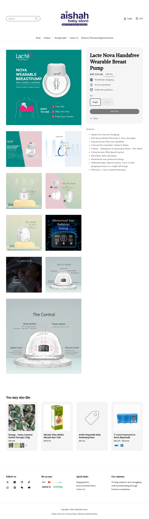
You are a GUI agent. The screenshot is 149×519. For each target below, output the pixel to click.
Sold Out (114, 111)
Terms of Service (58, 514)
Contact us (74, 38)
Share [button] (94, 118)
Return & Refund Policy (86, 486)
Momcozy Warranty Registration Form (97, 38)
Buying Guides (61, 38)
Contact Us (80, 489)
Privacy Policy (71, 514)
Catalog (47, 38)
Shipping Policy (82, 482)
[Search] (36, 18)
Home (38, 38)
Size (91, 96)
